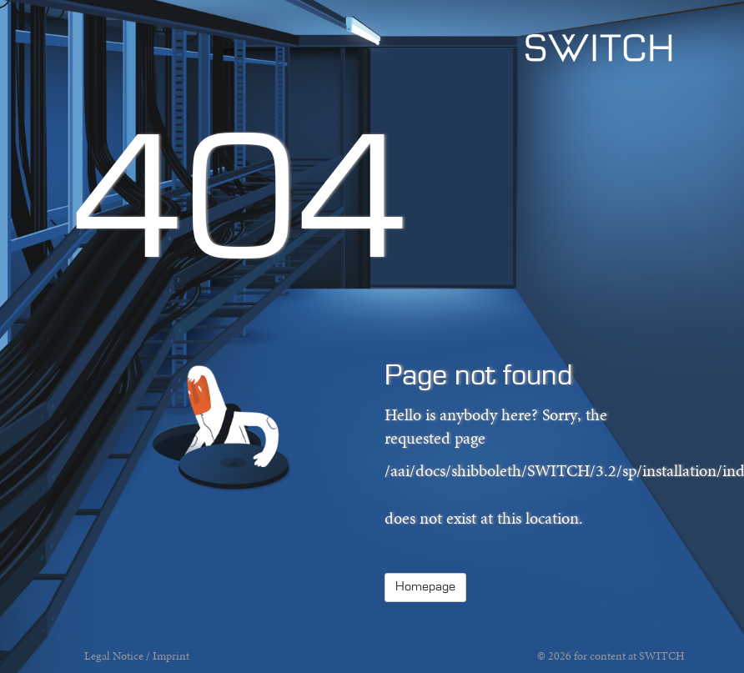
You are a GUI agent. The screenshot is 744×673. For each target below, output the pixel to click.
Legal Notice (113, 656)
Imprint (171, 656)
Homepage (425, 587)
